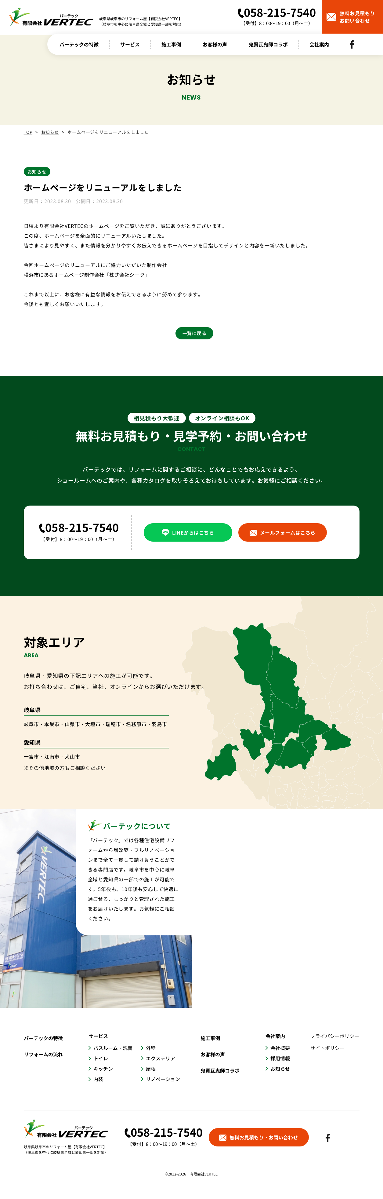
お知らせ (51, 132)
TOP (28, 132)
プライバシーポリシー (335, 1036)
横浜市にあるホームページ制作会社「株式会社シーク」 (88, 274)
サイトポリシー (328, 1047)
